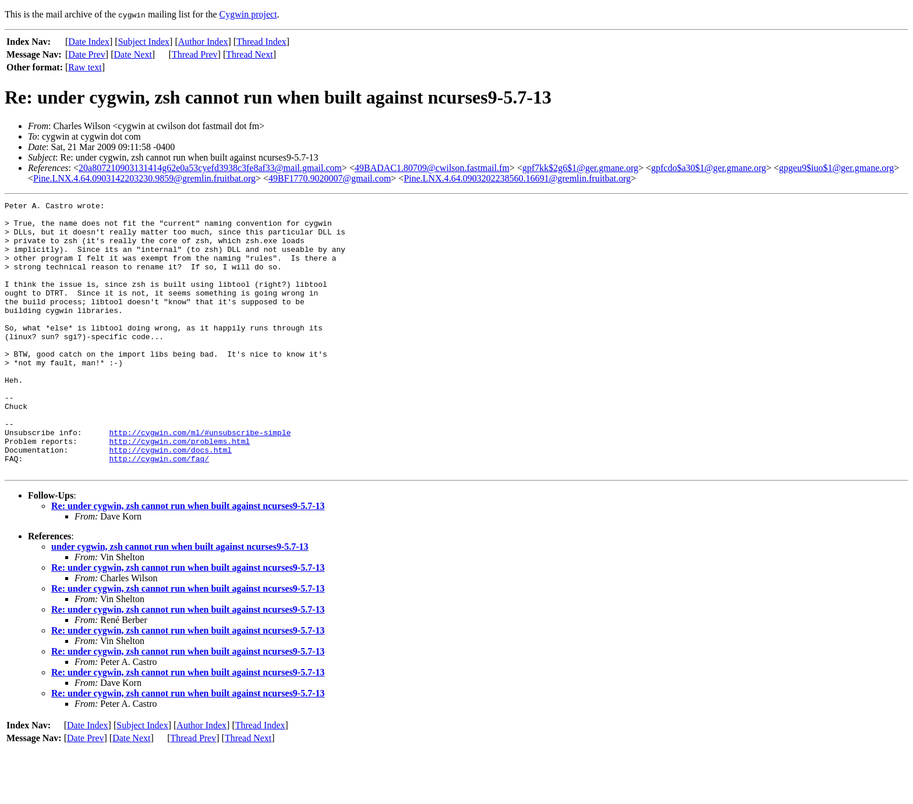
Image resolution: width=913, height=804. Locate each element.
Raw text (84, 67)
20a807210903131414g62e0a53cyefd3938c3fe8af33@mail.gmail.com (210, 168)
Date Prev (86, 54)
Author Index (203, 42)
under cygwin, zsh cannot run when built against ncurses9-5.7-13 (180, 601)
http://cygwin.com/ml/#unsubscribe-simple (200, 479)
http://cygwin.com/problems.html (179, 490)
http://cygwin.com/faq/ (159, 511)
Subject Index (143, 42)
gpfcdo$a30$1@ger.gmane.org (708, 168)
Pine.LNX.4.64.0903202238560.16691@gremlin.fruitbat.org (517, 178)
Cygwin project (248, 14)
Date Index (88, 42)
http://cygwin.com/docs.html (170, 500)
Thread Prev (195, 54)
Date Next (133, 54)
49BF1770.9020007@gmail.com (329, 178)
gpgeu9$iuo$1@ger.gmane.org (836, 168)
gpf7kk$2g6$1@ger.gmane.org (580, 168)
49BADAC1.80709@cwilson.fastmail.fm (432, 168)
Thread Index (261, 42)
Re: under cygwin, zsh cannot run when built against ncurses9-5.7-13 (188, 560)
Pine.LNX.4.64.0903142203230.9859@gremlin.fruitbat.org (144, 178)
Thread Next (249, 54)
